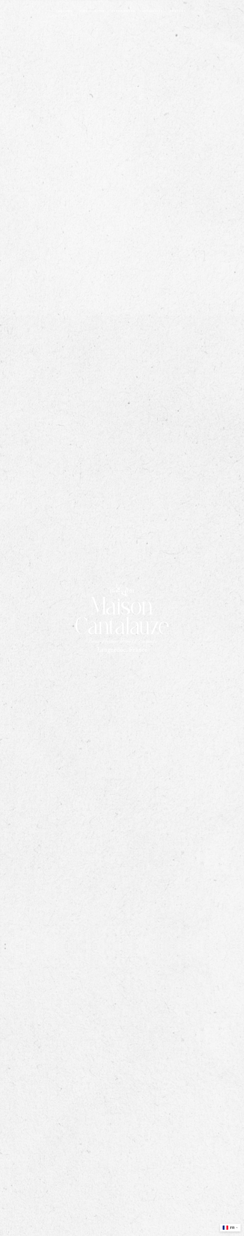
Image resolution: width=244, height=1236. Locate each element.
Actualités (152, 11)
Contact (178, 11)
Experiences (123, 11)
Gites (99, 11)
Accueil (65, 11)
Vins (83, 11)
